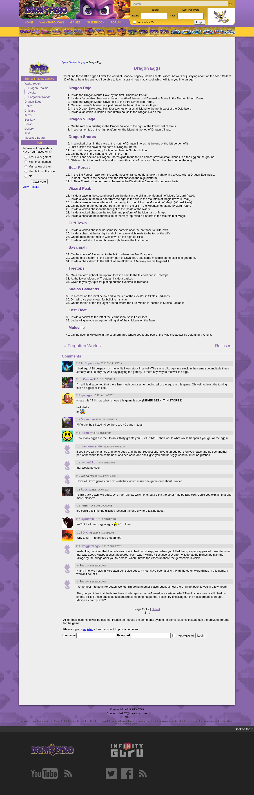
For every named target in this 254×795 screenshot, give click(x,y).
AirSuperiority (90, 363)
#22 (78, 363)
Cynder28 (87, 519)
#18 (78, 433)
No (30, 176)
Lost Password (190, 9)
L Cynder (87, 379)
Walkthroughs (51, 22)
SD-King (86, 532)
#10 (78, 546)
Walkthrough (32, 83)
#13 (78, 505)
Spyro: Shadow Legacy (39, 78)
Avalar (32, 92)
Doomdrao (88, 419)
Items (28, 115)
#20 (78, 395)
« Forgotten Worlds (82, 345)
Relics (28, 106)
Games (75, 22)
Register (154, 9)
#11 (78, 533)
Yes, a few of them (40, 166)
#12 (78, 519)
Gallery (29, 128)
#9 (77, 565)
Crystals (30, 110)
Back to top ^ (244, 729)
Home (29, 22)
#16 (78, 462)
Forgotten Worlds (39, 97)
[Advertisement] (127, 49)
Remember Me (145, 22)
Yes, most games (40, 161)
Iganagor (87, 395)
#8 (77, 581)
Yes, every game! (40, 157)
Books (29, 124)
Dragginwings (90, 546)
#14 (78, 489)
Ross (84, 489)
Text (27, 133)
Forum (116, 22)
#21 (78, 379)
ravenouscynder (92, 446)
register (88, 629)
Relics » (222, 345)
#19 (78, 419)
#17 (78, 446)
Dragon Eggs (33, 101)
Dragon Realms (38, 88)
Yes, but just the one (42, 171)
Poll (39, 142)
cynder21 (87, 462)
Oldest (156, 609)
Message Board (35, 137)
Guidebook (96, 22)
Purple (85, 433)
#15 (78, 476)
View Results (30, 186)
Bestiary (30, 119)
